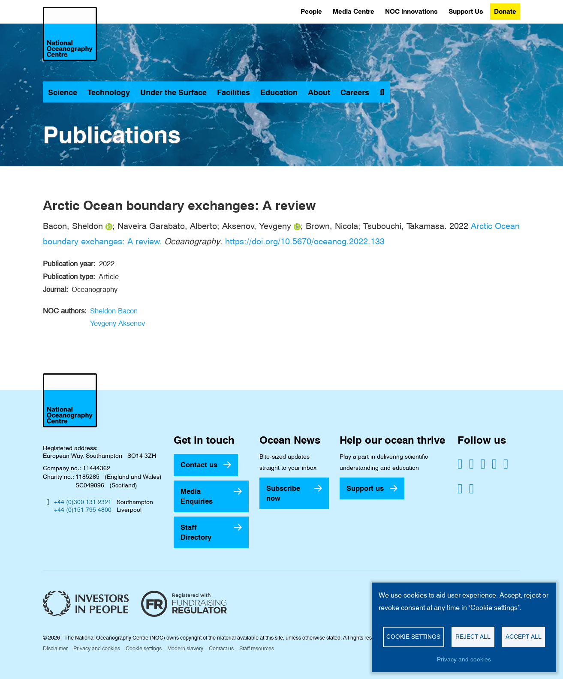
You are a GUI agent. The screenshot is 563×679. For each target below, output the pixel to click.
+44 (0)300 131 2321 (82, 502)
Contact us (199, 464)
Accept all (524, 636)
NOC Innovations (411, 11)
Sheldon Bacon (114, 310)
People (311, 11)
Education (279, 92)
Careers (354, 92)
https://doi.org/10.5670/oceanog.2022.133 (305, 241)
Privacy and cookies (96, 648)
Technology (108, 92)
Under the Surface (173, 92)
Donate (505, 11)
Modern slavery (185, 648)
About (319, 92)
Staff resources (256, 648)
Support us (365, 488)
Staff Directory (196, 532)
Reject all (473, 636)
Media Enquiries (197, 496)
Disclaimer (55, 648)
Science (62, 92)
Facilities (233, 92)
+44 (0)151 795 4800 (82, 509)
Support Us (466, 11)
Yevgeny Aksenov (117, 323)
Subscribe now (283, 493)
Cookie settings (144, 648)
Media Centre (353, 11)
